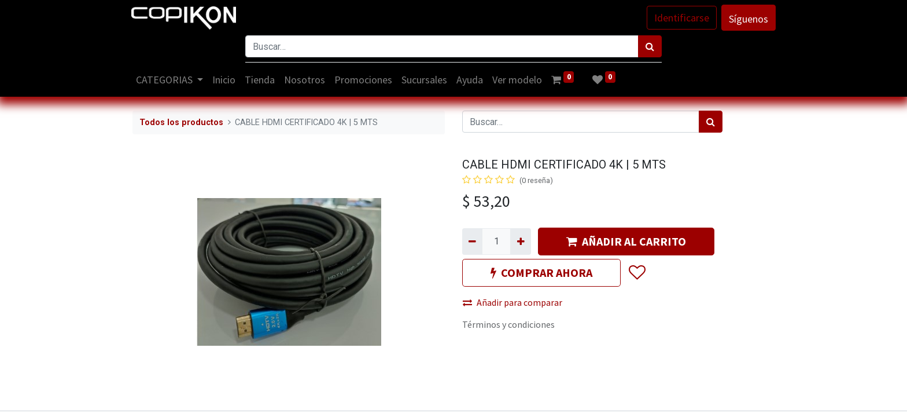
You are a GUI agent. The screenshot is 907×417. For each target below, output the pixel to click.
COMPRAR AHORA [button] (541, 272)
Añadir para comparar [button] (512, 302)
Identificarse (680, 17)
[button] (636, 272)
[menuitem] (225, 79)
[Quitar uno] (472, 241)
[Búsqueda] (650, 46)
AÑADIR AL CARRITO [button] (626, 241)
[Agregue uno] (520, 241)
